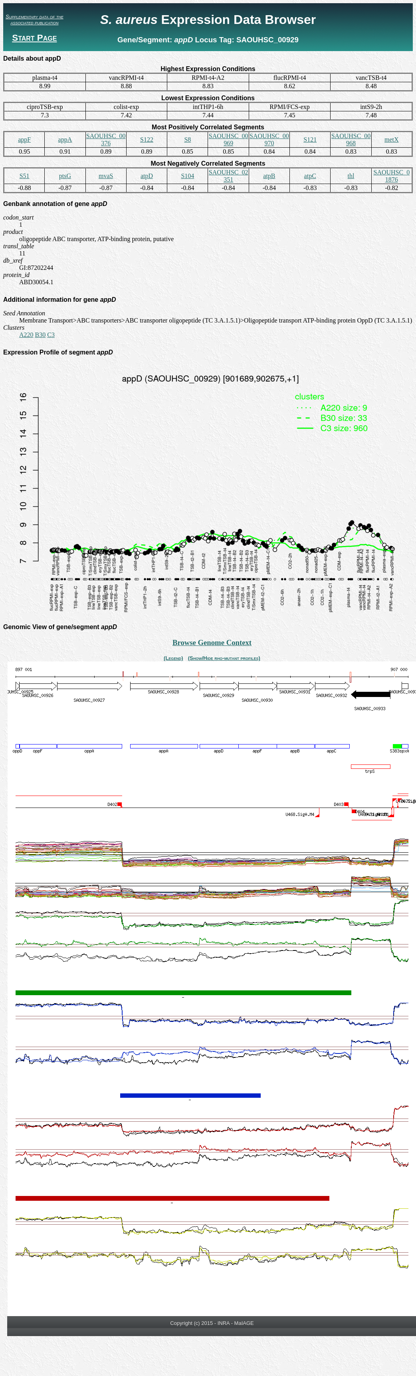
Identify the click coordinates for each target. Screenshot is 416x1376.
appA (65, 139)
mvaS (106, 175)
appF (24, 139)
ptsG (65, 175)
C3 (51, 334)
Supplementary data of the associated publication (34, 20)
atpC (310, 175)
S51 (25, 175)
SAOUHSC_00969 (228, 140)
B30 (40, 334)
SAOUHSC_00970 (269, 140)
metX (391, 139)
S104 (187, 175)
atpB (269, 175)
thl (351, 175)
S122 (146, 139)
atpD (147, 175)
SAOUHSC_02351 (228, 176)
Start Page (34, 38)
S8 (187, 139)
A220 (26, 334)
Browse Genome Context (212, 642)
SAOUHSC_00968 (351, 140)
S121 (310, 139)
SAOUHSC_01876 (391, 176)
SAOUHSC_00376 (106, 140)
